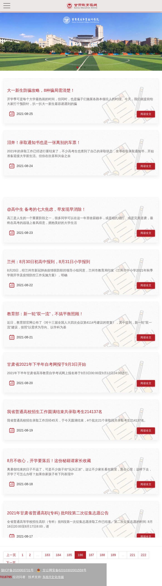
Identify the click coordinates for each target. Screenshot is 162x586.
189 (113, 559)
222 (143, 559)
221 (132, 559)
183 (47, 559)
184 (58, 559)
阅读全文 (145, 115)
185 (69, 559)
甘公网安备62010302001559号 (32, 570)
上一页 (11, 559)
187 (91, 559)
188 (102, 559)
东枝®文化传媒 (24, 577)
